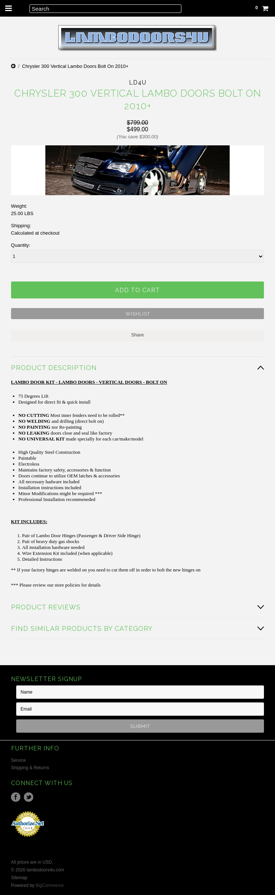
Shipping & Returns (30, 767)
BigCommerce (50, 885)
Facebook (15, 797)
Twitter (28, 797)
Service (18, 760)
